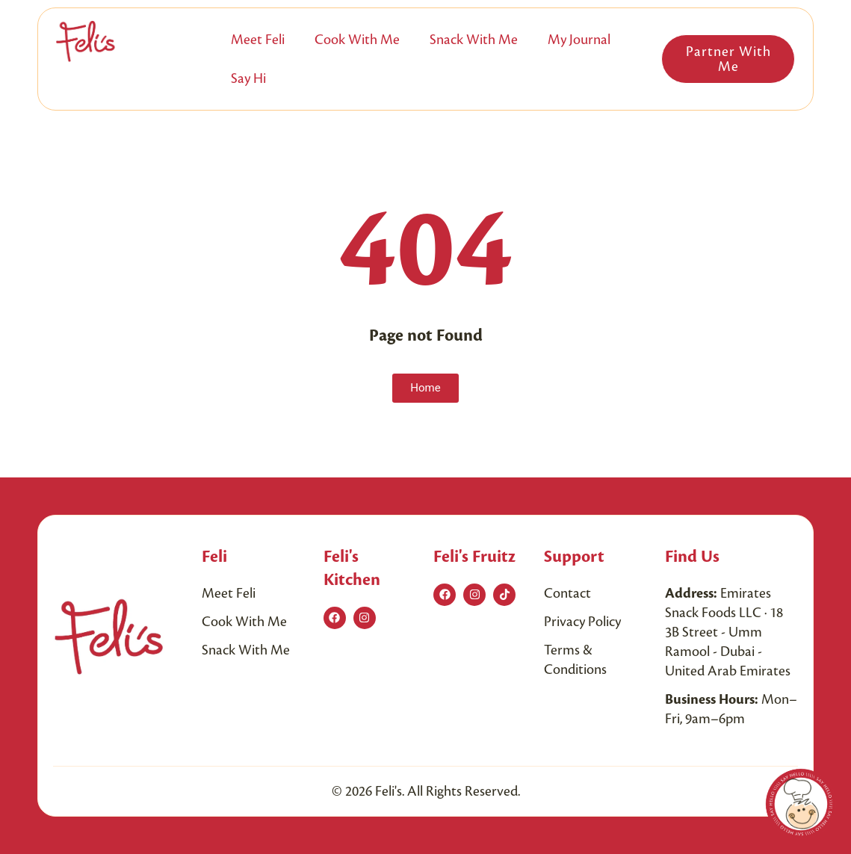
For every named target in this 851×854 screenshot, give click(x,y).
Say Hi (248, 78)
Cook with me (357, 39)
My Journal (579, 39)
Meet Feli (258, 39)
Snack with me (474, 39)
